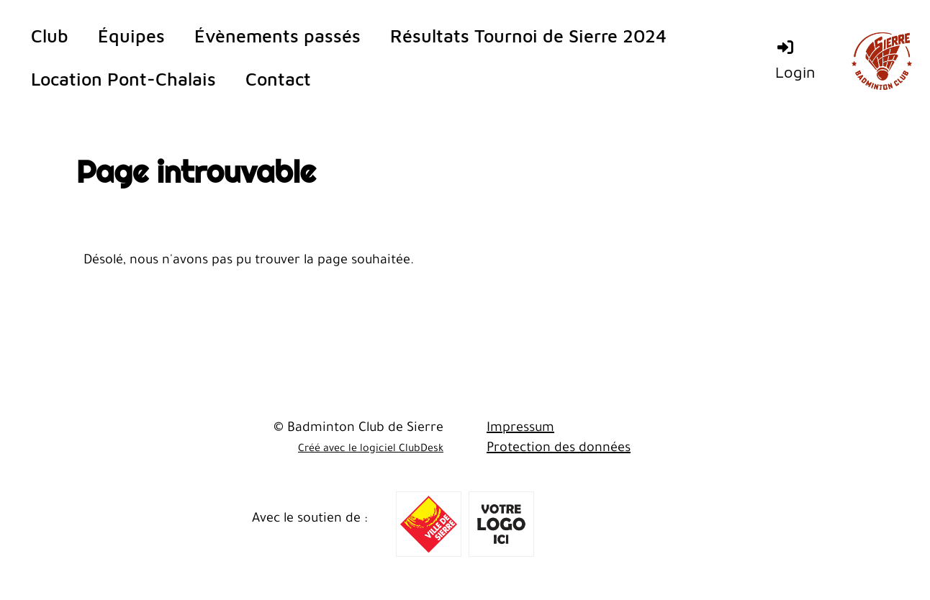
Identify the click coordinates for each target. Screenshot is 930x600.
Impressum (520, 429)
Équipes (131, 35)
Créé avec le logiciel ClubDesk (370, 449)
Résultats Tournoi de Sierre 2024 (528, 35)
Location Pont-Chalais (123, 78)
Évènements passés (277, 35)
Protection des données (559, 449)
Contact (278, 78)
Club (49, 35)
